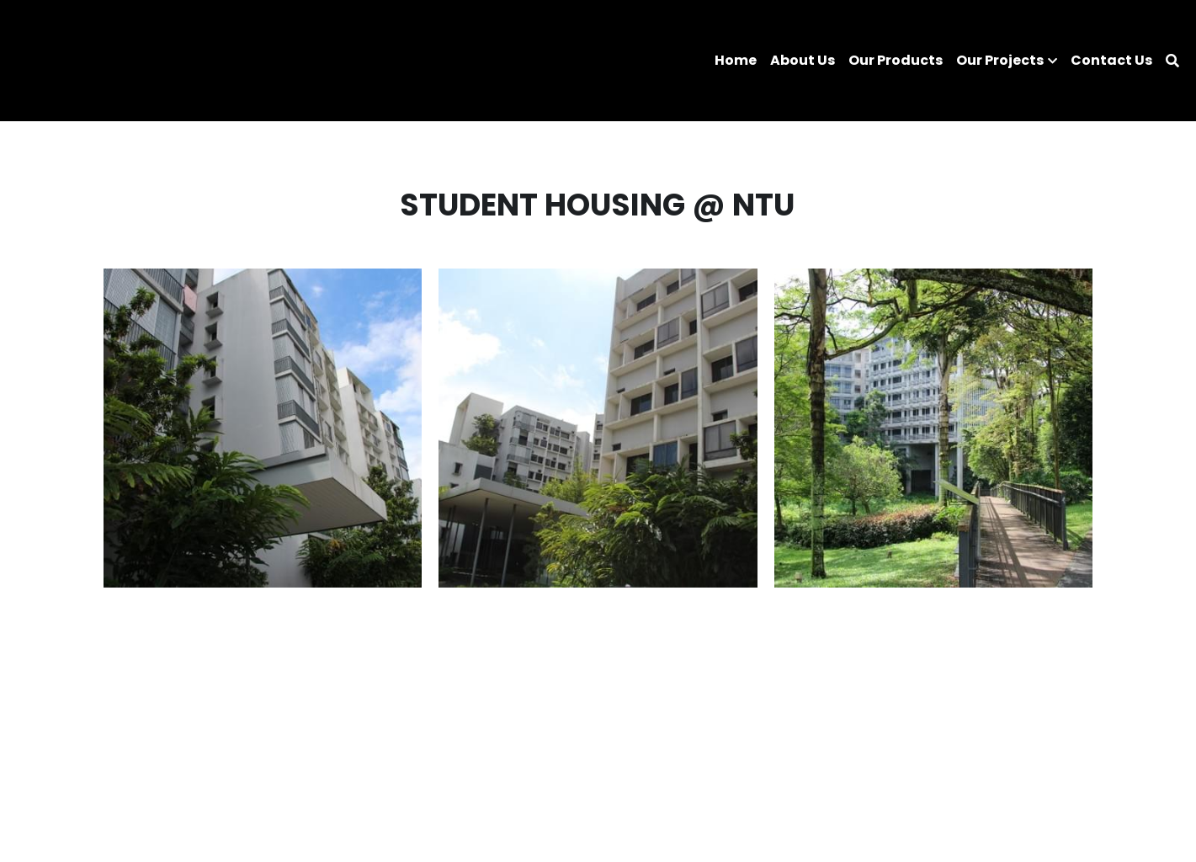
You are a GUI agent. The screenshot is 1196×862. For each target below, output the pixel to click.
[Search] (1172, 61)
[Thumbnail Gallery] (263, 428)
